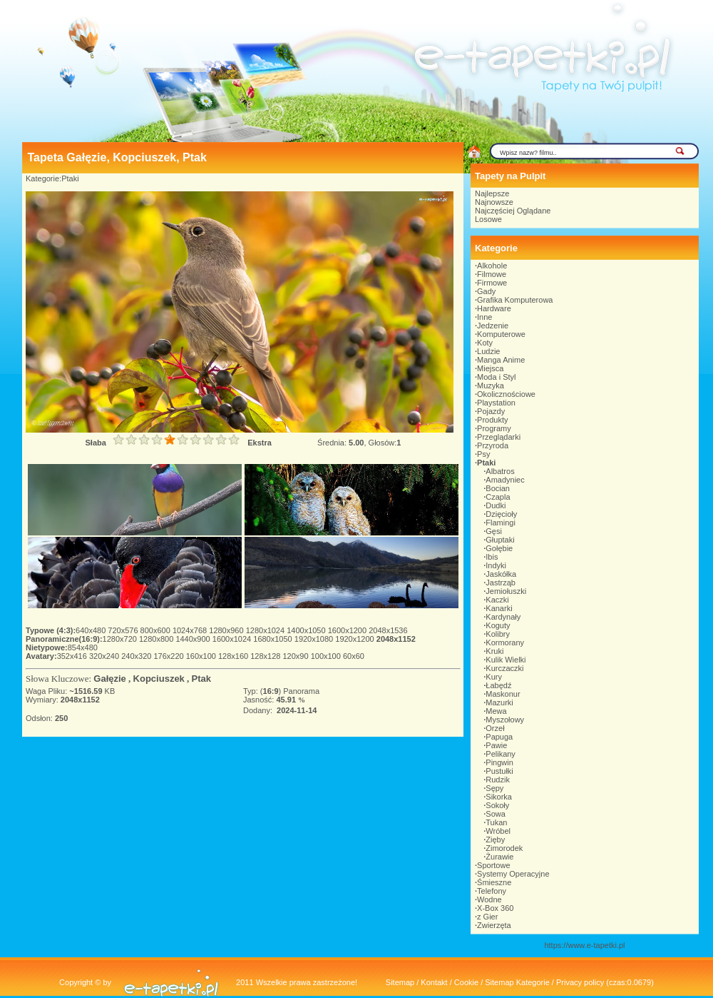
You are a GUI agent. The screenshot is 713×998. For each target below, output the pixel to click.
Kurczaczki (504, 668)
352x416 (73, 656)
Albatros (500, 471)
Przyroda (492, 445)
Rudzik (498, 779)
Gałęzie (109, 678)
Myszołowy (505, 719)
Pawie (496, 745)
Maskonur (503, 694)
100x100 (327, 656)
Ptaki (69, 178)
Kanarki (499, 608)
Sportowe (493, 865)
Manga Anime (501, 360)
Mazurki (499, 702)
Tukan (496, 822)
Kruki (494, 651)
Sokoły (497, 805)
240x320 (137, 656)
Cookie (466, 982)
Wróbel (498, 831)
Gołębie (499, 548)
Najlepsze (492, 193)
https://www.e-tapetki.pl (584, 945)
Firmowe (492, 282)
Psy (483, 454)
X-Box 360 (495, 908)
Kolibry (498, 634)
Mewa (496, 711)
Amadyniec (505, 479)
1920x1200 (355, 639)
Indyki (496, 565)
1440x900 (193, 639)
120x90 (296, 656)
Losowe (488, 219)
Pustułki (499, 771)
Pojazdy (491, 411)
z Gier (487, 916)
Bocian (498, 488)
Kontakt (434, 982)
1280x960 (227, 630)
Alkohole (492, 265)
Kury (494, 676)
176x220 (169, 656)
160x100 (202, 656)
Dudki (496, 505)
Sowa (496, 814)
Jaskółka (501, 574)
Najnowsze (494, 202)
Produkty (492, 419)
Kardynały (503, 617)
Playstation (496, 402)
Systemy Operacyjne (513, 874)
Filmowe (491, 274)
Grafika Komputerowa (515, 300)
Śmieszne (494, 882)
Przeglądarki (498, 437)
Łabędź (498, 685)
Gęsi (494, 531)
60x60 (353, 656)
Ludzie (488, 351)
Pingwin (499, 762)
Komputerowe (501, 334)
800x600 (156, 630)
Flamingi (500, 522)
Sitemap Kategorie (517, 982)
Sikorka (499, 796)
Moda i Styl (496, 377)
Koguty (498, 625)
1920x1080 (315, 639)
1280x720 (121, 639)
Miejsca (490, 368)
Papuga (499, 736)
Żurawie (499, 856)
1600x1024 (233, 639)
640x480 (92, 630)
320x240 (105, 656)
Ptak (201, 678)
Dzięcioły (501, 514)
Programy (494, 428)
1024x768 (191, 630)
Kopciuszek (159, 678)
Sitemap (400, 982)
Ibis (492, 557)
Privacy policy (580, 982)
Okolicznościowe (506, 394)
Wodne (489, 899)
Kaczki (497, 599)
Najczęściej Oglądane (512, 210)
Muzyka (490, 385)
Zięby (495, 839)
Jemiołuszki (506, 591)
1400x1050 (307, 630)
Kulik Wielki (505, 659)
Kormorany (505, 642)
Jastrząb (500, 582)
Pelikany (500, 754)
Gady (486, 291)
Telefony (491, 891)
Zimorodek (504, 848)
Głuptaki (500, 539)
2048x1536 (388, 630)
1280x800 (157, 639)
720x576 (124, 630)
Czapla (498, 497)
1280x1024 (266, 630)
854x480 (83, 647)
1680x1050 (273, 639)
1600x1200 (348, 630)
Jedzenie (492, 325)
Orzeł (495, 728)
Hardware (494, 308)
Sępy (494, 788)
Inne (484, 317)
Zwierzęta (494, 925)
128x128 (266, 656)
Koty (485, 342)
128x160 (234, 656)
